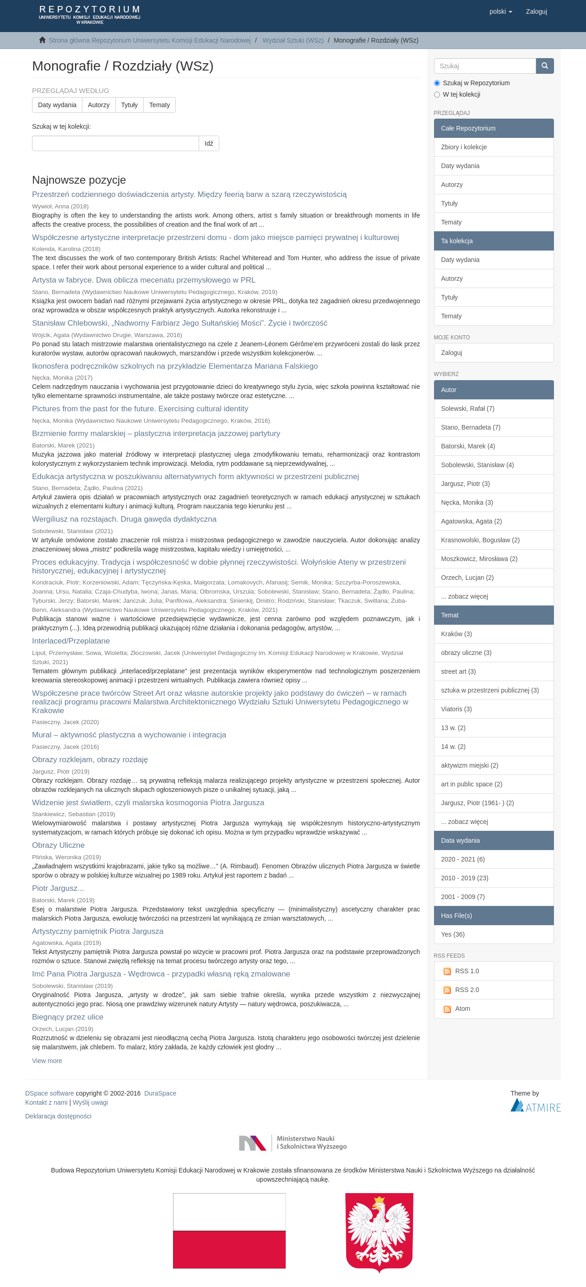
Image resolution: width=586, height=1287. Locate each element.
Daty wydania (57, 105)
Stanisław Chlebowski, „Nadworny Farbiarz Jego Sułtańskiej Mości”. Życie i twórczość (179, 323)
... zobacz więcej (464, 596)
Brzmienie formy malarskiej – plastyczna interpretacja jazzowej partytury (156, 433)
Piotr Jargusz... (58, 888)
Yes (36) (453, 934)
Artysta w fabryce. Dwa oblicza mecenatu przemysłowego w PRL (143, 280)
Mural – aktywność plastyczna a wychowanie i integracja (129, 735)
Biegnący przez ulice (67, 1017)
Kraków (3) (456, 634)
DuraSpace (160, 1093)
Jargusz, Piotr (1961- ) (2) (478, 803)
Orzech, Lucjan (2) (467, 577)
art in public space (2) (472, 784)
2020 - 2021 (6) (463, 859)
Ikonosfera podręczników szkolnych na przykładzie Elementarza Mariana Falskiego (175, 366)
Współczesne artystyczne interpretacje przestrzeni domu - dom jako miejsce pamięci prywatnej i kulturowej (215, 237)
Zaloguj (451, 352)
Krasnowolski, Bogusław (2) (480, 540)
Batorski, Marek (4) (468, 446)
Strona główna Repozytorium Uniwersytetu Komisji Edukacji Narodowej (150, 40)
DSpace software (49, 1093)
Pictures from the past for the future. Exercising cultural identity (140, 408)
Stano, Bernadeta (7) (471, 427)
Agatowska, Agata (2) (471, 521)
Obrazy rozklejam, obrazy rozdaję (90, 759)
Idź (209, 143)
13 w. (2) (453, 727)
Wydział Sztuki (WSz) (293, 40)
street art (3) (458, 671)
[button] (501, 11)
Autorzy (98, 105)
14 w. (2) (453, 746)
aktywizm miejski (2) (470, 765)
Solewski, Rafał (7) (468, 408)
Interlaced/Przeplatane (71, 641)
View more (47, 1060)
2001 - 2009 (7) (463, 896)
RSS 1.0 (460, 971)
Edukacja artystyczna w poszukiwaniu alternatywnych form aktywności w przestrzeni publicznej (195, 476)
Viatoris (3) (456, 709)
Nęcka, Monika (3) (467, 502)
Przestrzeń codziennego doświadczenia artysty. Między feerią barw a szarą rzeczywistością (189, 194)
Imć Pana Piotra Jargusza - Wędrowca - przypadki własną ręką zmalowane (161, 974)
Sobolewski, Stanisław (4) (478, 465)
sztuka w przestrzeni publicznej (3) (490, 690)
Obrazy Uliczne (58, 845)
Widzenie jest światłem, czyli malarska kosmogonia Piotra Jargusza (148, 802)
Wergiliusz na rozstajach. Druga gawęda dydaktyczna (124, 519)
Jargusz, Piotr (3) (465, 483)
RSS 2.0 (460, 990)
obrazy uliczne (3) (466, 652)
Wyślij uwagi (90, 1102)
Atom (456, 1009)
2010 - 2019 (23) (465, 878)
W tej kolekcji (457, 94)
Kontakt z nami (46, 1102)
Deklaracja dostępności (58, 1116)
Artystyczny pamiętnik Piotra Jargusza (97, 931)
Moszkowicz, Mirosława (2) (479, 558)
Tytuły (129, 105)
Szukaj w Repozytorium (472, 83)
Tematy (159, 105)
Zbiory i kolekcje (464, 147)
